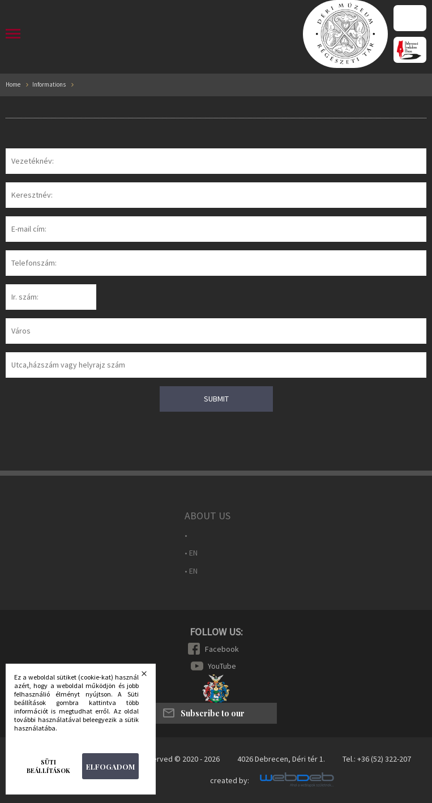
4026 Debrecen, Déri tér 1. (281, 759)
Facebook (222, 649)
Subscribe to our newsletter (213, 716)
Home (13, 84)
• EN (191, 553)
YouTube (222, 666)
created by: (229, 780)
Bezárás (151, 676)
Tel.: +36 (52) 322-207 (377, 759)
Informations (49, 84)
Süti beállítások (48, 766)
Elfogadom (110, 766)
